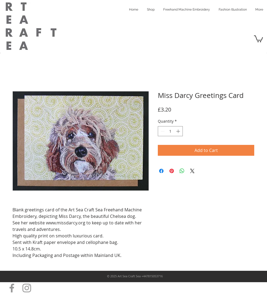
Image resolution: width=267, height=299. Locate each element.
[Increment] (178, 131)
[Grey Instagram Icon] (27, 288)
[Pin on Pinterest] (171, 171)
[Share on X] (192, 171)
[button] (258, 38)
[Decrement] (162, 131)
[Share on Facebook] (161, 171)
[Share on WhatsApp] (182, 171)
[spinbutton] (170, 131)
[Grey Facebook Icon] (12, 288)
